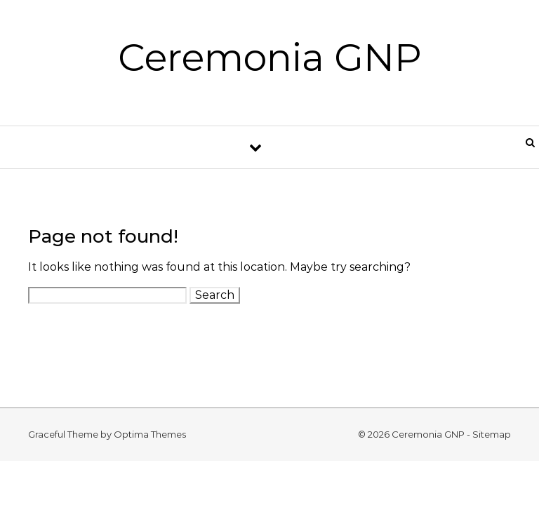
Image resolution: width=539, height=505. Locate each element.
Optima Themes (150, 434)
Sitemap (491, 434)
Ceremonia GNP (270, 57)
